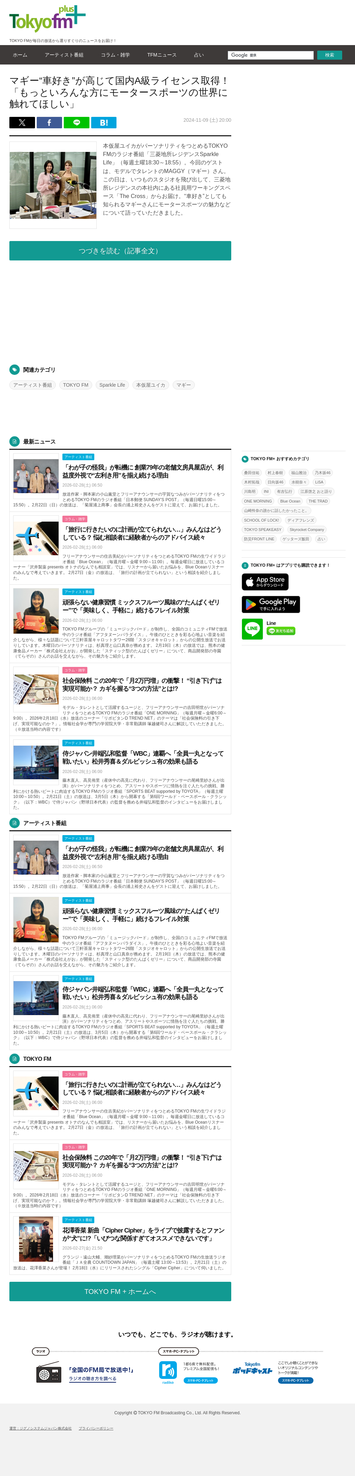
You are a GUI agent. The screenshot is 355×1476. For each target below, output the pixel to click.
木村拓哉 (251, 482)
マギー (183, 385)
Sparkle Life (112, 385)
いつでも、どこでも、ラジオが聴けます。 (177, 1334)
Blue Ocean (290, 501)
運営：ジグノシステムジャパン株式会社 (40, 1428)
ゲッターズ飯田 (296, 539)
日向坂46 (275, 482)
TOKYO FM (75, 385)
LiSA (319, 482)
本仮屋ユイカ (150, 385)
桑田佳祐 (251, 473)
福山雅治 (298, 473)
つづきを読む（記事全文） (120, 251)
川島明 (250, 491)
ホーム (18, 55)
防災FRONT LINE (259, 539)
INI (266, 491)
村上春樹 (275, 473)
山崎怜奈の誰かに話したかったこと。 (276, 510)
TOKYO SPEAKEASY (263, 529)
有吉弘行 (284, 491)
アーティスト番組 (62, 55)
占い (197, 55)
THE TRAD (318, 501)
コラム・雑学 (113, 55)
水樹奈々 (299, 482)
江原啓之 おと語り (316, 491)
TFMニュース (160, 55)
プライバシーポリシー (96, 1428)
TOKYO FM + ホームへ (120, 1291)
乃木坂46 (322, 473)
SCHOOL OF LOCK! (261, 520)
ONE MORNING (258, 501)
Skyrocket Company (307, 529)
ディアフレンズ (300, 520)
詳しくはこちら (120, 481)
